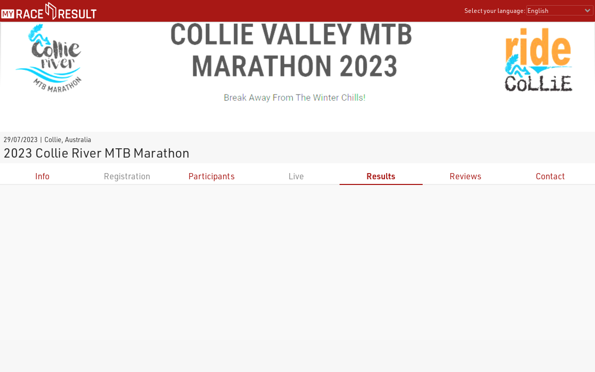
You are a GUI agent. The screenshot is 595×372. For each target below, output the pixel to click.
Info (42, 176)
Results (380, 176)
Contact (550, 176)
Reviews (465, 176)
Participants (211, 176)
